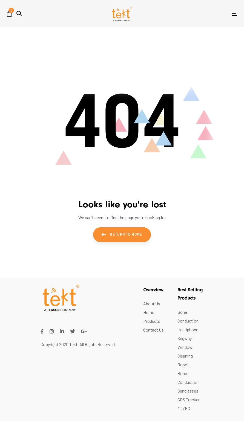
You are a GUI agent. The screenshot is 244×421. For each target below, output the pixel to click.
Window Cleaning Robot (185, 355)
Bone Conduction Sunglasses (188, 382)
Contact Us (153, 329)
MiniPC (183, 408)
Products (151, 321)
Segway (184, 338)
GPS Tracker (188, 399)
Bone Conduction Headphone (188, 320)
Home (148, 312)
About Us (151, 303)
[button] (19, 13)
